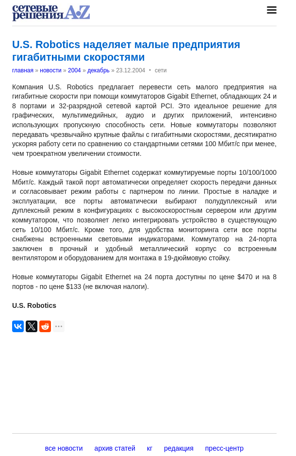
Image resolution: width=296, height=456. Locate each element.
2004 (74, 70)
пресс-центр (224, 448)
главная (22, 70)
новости (50, 70)
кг (149, 448)
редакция (179, 448)
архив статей (115, 448)
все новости (64, 448)
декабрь (98, 70)
